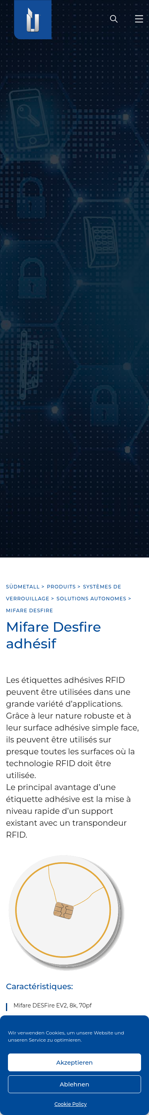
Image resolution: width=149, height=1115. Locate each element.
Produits (61, 587)
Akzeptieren (74, 1062)
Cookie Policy (70, 1104)
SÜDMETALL (23, 587)
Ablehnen (74, 1084)
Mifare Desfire (29, 610)
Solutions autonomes (91, 599)
